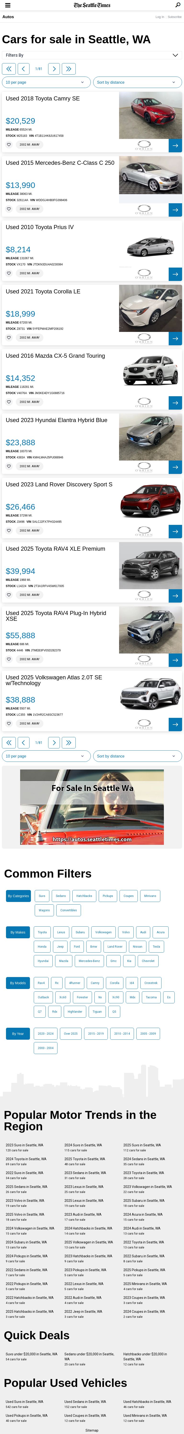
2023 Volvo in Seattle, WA (25, 1203)
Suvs (42, 896)
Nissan (137, 946)
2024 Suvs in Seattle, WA (83, 1147)
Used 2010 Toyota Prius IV (40, 227)
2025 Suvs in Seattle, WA (142, 1147)
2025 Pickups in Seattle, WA (144, 1272)
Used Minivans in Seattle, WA (145, 1418)
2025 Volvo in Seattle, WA (25, 1217)
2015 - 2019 (96, 1033)
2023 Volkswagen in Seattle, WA (147, 1189)
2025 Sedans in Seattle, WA (26, 1189)
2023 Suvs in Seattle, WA (24, 1147)
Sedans (61, 896)
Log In (159, 17)
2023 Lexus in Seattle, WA (84, 1189)
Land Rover (115, 946)
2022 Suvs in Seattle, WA (24, 1175)
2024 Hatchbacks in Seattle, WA (88, 1230)
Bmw (93, 946)
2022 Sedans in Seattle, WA (26, 1272)
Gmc (113, 961)
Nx (100, 997)
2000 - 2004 (45, 1048)
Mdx (132, 997)
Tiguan (97, 1011)
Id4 (132, 983)
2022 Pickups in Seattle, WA (27, 1286)
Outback (43, 997)
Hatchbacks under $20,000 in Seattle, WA (145, 1359)
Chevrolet (148, 961)
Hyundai (43, 961)
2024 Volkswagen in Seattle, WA (30, 1230)
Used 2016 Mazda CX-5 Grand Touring (55, 356)
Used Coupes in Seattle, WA (85, 1418)
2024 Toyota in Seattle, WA (26, 1161)
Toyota (42, 932)
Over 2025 (71, 1033)
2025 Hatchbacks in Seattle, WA (30, 1314)
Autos (8, 17)
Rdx (54, 1011)
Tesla (156, 946)
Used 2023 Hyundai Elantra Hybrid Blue (56, 420)
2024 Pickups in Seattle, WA (27, 1258)
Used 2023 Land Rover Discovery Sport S (59, 484)
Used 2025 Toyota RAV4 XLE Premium (55, 549)
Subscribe (175, 17)
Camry (95, 983)
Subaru (80, 932)
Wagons (44, 910)
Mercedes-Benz (89, 961)
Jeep (60, 946)
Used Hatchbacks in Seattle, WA (147, 1404)
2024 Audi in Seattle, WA (142, 1230)
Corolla (114, 983)
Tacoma (151, 997)
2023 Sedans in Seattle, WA (85, 1175)
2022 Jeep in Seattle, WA (83, 1314)
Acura (161, 932)
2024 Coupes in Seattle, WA (144, 1314)
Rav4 (41, 983)
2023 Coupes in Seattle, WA (144, 1300)
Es (169, 997)
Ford (77, 946)
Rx (56, 983)
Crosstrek (150, 983)
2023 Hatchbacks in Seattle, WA (88, 1258)
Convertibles (68, 910)
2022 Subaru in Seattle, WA (144, 1258)
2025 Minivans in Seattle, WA (145, 1286)
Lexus (61, 932)
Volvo (126, 932)
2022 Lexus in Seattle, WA (84, 1286)
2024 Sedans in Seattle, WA (144, 1161)
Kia (129, 961)
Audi (143, 932)
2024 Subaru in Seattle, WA (26, 1244)
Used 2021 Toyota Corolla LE (43, 291)
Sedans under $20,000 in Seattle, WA (89, 1359)
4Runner (74, 983)
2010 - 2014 (122, 1033)
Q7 (40, 1011)
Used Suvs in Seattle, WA (24, 1404)
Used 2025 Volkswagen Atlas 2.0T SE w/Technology (54, 680)
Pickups (108, 896)
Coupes (129, 896)
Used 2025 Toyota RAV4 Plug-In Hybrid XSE (56, 616)
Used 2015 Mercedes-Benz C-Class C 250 (60, 163)
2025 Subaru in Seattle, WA (144, 1203)
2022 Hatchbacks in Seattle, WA (30, 1300)
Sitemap (92, 1430)
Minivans (150, 896)
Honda (42, 946)
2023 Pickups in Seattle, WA (85, 1272)
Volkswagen (103, 932)
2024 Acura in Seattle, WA (143, 1217)
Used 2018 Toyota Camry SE (43, 98)
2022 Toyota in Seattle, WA (143, 1244)
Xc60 (62, 997)
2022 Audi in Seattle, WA (83, 1300)
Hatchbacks (84, 896)
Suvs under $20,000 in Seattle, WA (32, 1356)
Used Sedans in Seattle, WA (85, 1404)
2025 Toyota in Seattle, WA (84, 1161)
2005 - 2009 (148, 1033)
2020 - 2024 (45, 1033)
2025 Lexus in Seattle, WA (84, 1203)
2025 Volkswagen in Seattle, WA (88, 1244)
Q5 (114, 1011)
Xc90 (115, 997)
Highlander (75, 1011)
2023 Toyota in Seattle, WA (143, 1175)
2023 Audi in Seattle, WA (83, 1217)
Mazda (63, 961)
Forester (82, 997)
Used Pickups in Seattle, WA (27, 1418)
